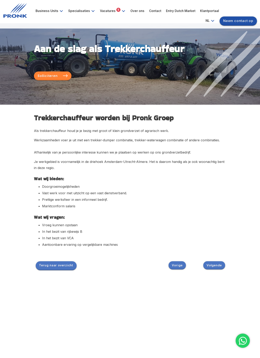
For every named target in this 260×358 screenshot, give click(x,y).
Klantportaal (209, 11)
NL (212, 20)
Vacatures (114, 11)
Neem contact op (238, 21)
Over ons (137, 11)
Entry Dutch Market (180, 11)
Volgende (214, 265)
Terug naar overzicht (56, 265)
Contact (155, 11)
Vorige (177, 265)
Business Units (51, 11)
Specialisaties (83, 11)
